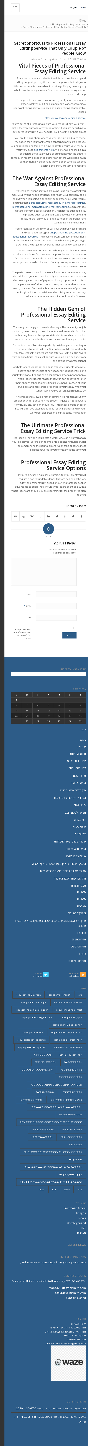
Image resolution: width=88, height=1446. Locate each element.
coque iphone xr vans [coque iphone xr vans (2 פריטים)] (28, 1032)
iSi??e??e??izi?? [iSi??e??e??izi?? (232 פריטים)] (70, 1144)
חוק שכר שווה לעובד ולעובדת (65, 878)
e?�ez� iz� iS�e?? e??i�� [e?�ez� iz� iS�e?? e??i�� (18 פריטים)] (28, 1047)
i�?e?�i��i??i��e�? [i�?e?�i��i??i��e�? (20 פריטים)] (66, 1174)
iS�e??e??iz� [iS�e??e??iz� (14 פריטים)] (70, 1159)
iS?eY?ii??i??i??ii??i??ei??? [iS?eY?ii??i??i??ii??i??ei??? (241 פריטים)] (66, 1137)
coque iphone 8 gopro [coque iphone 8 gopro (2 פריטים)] (66, 1017)
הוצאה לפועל (74, 783)
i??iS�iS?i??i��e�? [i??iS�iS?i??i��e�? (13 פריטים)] (41, 1092)
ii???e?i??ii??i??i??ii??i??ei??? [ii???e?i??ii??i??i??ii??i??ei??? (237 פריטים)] (66, 1114)
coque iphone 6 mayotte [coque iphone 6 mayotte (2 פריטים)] (24, 994)
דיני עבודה (75, 819)
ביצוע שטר (75, 805)
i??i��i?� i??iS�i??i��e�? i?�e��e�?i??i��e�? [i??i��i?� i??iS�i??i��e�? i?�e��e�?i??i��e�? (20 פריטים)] (51, 1107)
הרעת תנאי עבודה (71, 849)
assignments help (39, 149)
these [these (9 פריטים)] (37, 1189)
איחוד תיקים (75, 775)
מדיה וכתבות (74, 939)
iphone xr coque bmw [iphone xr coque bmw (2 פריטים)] (39, 1129)
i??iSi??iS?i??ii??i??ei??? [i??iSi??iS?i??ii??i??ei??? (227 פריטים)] (68, 1092)
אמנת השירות (74, 885)
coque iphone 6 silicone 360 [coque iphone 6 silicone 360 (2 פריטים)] (63, 1002)
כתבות (77, 954)
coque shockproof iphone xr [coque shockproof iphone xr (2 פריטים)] (63, 1039)
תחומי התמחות (73, 753)
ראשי (78, 740)
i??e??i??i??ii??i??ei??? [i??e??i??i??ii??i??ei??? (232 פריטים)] (38, 1054)
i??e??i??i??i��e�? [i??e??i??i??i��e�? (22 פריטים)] (68, 1062)
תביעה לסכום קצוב (71, 812)
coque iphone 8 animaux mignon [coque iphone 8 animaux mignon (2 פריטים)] (27, 1009)
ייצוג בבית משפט (72, 761)
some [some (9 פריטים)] (62, 1189)
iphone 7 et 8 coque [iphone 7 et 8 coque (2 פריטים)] (67, 1129)
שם (24, 594)
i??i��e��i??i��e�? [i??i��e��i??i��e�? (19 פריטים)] (26, 1099)
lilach (27, 59)
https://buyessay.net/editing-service (60, 118)
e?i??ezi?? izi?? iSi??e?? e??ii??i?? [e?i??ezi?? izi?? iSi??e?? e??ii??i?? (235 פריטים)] (63, 1047)
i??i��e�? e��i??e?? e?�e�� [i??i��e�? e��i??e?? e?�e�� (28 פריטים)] (61, 1099)
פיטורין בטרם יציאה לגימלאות (65, 841)
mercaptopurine (33, 202)
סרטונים (77, 892)
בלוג (79, 1228)
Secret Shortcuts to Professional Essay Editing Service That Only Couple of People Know (45, 48)
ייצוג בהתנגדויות (72, 768)
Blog (78, 20)
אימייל (23, 606)
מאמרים (77, 906)
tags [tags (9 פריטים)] (50, 1189)
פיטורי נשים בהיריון (71, 856)
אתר (25, 617)
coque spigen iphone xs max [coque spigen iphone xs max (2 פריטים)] (27, 1039)
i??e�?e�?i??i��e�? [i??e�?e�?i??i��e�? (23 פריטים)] (67, 1069)
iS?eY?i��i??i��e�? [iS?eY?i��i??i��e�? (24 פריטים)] (37, 1137)
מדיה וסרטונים (73, 946)
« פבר (78, 729)
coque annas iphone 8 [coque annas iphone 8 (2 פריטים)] (55, 994)
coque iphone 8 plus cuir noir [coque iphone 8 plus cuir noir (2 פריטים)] (62, 1024)
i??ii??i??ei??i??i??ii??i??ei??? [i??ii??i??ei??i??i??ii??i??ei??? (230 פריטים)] (66, 1077)
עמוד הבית (76, 24)
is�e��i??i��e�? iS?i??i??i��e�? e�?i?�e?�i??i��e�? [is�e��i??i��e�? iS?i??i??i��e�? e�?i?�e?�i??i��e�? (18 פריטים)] (48, 1167)
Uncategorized (55, 24)
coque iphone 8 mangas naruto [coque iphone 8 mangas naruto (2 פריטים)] (31, 1017)
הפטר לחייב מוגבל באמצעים (65, 798)
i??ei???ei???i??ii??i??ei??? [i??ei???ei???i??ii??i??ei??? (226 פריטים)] (41, 1062)
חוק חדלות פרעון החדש (68, 790)
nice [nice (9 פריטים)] (75, 1189)
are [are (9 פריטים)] (75, 994)
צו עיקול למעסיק (72, 913)
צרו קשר (76, 933)
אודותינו (77, 747)
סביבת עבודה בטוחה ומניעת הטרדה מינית (58, 871)
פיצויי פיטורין (74, 826)
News (77, 1218)
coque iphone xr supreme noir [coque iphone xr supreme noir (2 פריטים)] (62, 1032)
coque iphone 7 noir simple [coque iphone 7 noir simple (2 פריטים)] (28, 1002)
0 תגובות (60, 59)
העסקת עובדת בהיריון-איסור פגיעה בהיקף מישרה (54, 863)
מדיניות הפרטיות (72, 961)
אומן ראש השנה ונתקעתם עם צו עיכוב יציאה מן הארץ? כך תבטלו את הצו (46, 923)
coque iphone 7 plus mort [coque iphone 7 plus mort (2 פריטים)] (64, 1009)
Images (76, 1213)
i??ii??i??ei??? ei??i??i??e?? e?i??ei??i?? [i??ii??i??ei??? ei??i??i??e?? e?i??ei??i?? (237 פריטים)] (33, 1069)
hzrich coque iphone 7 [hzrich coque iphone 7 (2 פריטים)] (66, 1054)
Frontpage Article (70, 1208)
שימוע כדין (75, 834)
